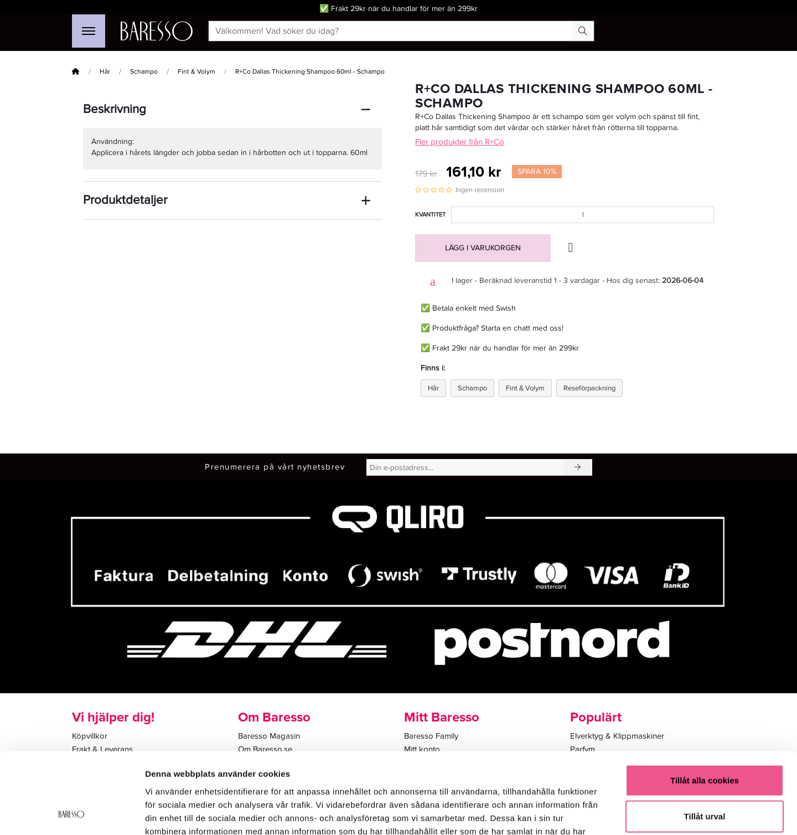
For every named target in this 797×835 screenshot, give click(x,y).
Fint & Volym (196, 72)
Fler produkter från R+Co (459, 142)
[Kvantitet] (582, 215)
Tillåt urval (705, 740)
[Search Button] (583, 31)
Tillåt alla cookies (704, 704)
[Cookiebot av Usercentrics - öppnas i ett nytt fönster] (71, 813)
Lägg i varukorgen (483, 247)
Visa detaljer (601, 813)
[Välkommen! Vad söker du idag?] (390, 31)
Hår (105, 72)
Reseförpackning (589, 388)
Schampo (144, 72)
